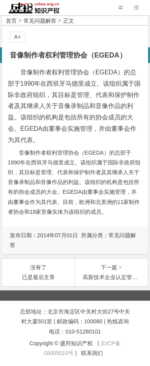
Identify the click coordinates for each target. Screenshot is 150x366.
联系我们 (92, 353)
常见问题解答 (39, 21)
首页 (11, 21)
